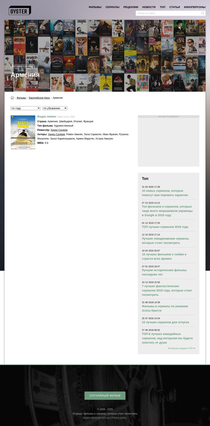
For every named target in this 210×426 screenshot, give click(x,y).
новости (149, 7)
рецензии (130, 7)
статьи (174, 7)
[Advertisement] (168, 141)
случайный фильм (104, 395)
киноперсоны (194, 7)
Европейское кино (22, 66)
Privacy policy (119, 417)
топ (162, 7)
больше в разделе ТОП (181, 348)
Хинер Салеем (59, 130)
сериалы (112, 7)
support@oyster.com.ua (96, 417)
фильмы (95, 7)
